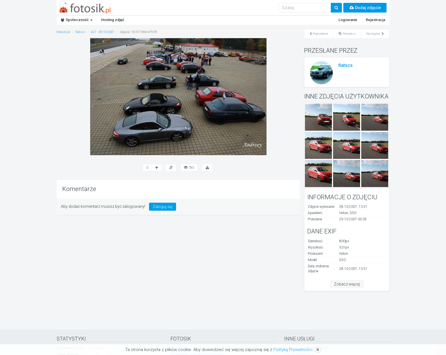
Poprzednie (318, 34)
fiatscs (345, 65)
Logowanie (347, 20)
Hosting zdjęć (112, 20)
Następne (375, 34)
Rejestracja (375, 20)
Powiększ (347, 34)
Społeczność (76, 20)
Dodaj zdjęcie (365, 7)
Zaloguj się (162, 206)
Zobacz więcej (347, 284)
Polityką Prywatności (292, 349)
